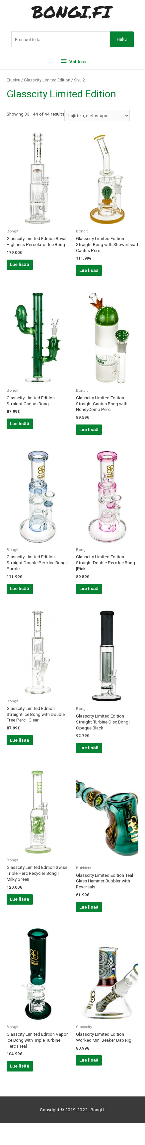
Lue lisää (19, 264)
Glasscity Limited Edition (47, 79)
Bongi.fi (98, 1109)
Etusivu (13, 79)
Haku (122, 39)
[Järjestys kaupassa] (97, 115)
